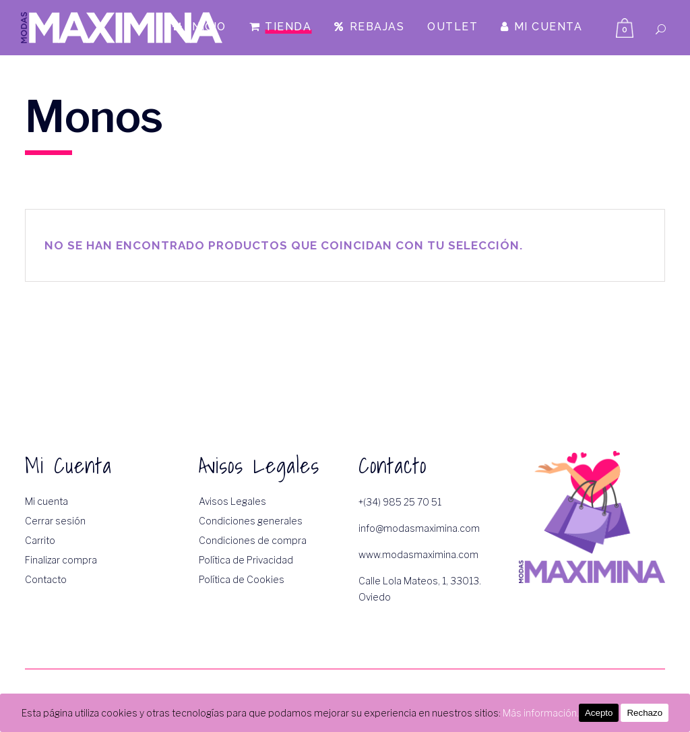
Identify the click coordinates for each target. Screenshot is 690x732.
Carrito (40, 540)
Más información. (541, 713)
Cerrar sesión (55, 520)
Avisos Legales (232, 501)
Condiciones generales (251, 520)
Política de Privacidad (246, 560)
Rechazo (644, 713)
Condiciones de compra (253, 540)
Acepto (599, 713)
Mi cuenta (46, 501)
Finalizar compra (61, 560)
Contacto (46, 579)
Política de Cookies (241, 579)
